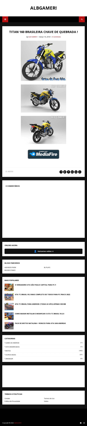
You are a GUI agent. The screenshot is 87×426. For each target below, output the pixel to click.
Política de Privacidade (12, 401)
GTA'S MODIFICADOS (43, 347)
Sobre (46, 401)
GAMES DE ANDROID (43, 343)
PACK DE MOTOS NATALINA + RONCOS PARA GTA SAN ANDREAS (40, 323)
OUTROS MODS (43, 355)
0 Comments (56, 37)
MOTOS (10, 171)
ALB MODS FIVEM (10, 267)
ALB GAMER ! (32, 37)
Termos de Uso (49, 398)
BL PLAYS (47, 267)
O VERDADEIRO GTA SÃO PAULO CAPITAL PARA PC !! (35, 285)
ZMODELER (43, 359)
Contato (7, 398)
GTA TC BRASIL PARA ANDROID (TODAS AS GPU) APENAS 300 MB (40, 304)
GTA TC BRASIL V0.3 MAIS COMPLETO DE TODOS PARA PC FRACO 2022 (42, 294)
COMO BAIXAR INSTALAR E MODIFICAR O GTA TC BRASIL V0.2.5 (39, 314)
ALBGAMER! (43, 8)
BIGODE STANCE (10, 270)
